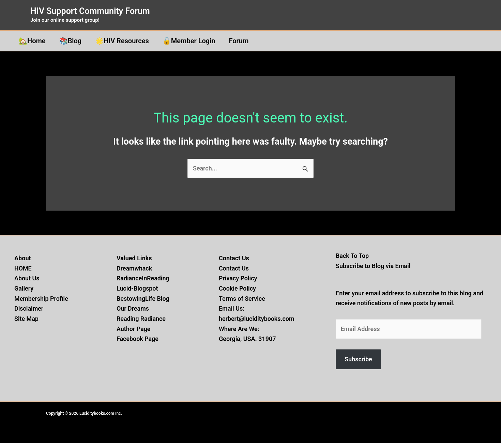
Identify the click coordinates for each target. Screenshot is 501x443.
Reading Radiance (141, 318)
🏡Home (32, 41)
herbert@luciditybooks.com (257, 318)
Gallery (24, 288)
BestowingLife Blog (143, 298)
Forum (239, 41)
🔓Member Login (189, 41)
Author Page (134, 328)
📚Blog (70, 41)
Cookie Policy (237, 288)
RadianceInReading (143, 278)
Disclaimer (29, 308)
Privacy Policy (238, 278)
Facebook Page (138, 339)
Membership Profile (41, 298)
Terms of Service (242, 298)
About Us (27, 278)
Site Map (26, 318)
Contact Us (234, 268)
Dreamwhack (134, 268)
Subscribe (358, 359)
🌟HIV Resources (122, 41)
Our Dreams (133, 308)
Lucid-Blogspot (137, 288)
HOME (23, 268)
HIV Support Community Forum (90, 11)
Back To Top (352, 255)
